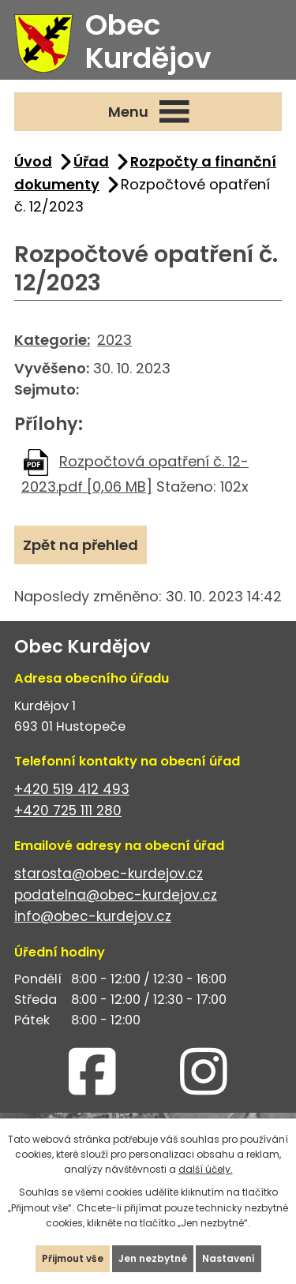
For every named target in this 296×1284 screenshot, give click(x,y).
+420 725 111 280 (68, 810)
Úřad (91, 161)
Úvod (33, 161)
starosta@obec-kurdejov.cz (108, 873)
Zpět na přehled (80, 545)
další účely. (205, 1169)
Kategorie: (52, 340)
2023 (114, 340)
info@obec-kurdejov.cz (92, 916)
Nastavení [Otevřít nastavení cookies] (228, 1258)
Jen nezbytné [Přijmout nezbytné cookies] (152, 1258)
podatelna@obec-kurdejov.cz (115, 894)
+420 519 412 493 (71, 789)
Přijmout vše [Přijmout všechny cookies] (72, 1258)
